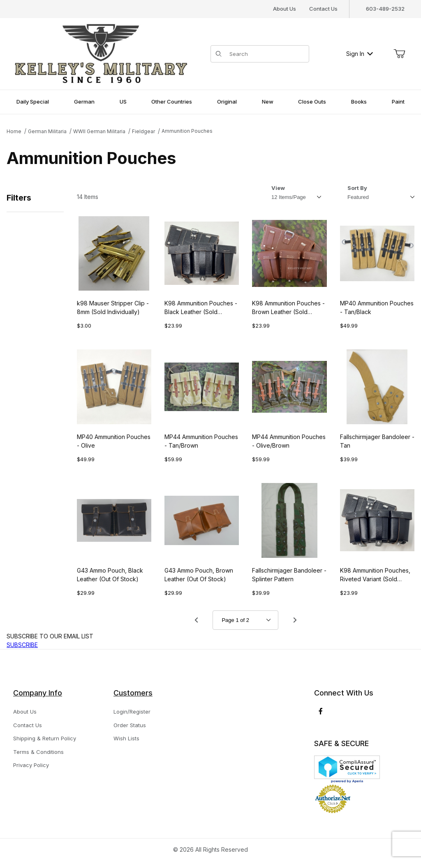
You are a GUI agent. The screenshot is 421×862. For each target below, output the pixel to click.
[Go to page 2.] (295, 620)
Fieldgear (143, 131)
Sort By (357, 188)
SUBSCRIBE (22, 644)
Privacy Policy (31, 765)
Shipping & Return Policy (44, 738)
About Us (284, 8)
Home (14, 131)
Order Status (129, 725)
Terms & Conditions (38, 752)
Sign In (359, 53)
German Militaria (47, 131)
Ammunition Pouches (187, 131)
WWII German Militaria (99, 131)
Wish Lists (126, 738)
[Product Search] (266, 54)
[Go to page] (245, 620)
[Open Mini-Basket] (399, 53)
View (278, 188)
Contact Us (323, 8)
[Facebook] (320, 711)
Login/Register (131, 711)
